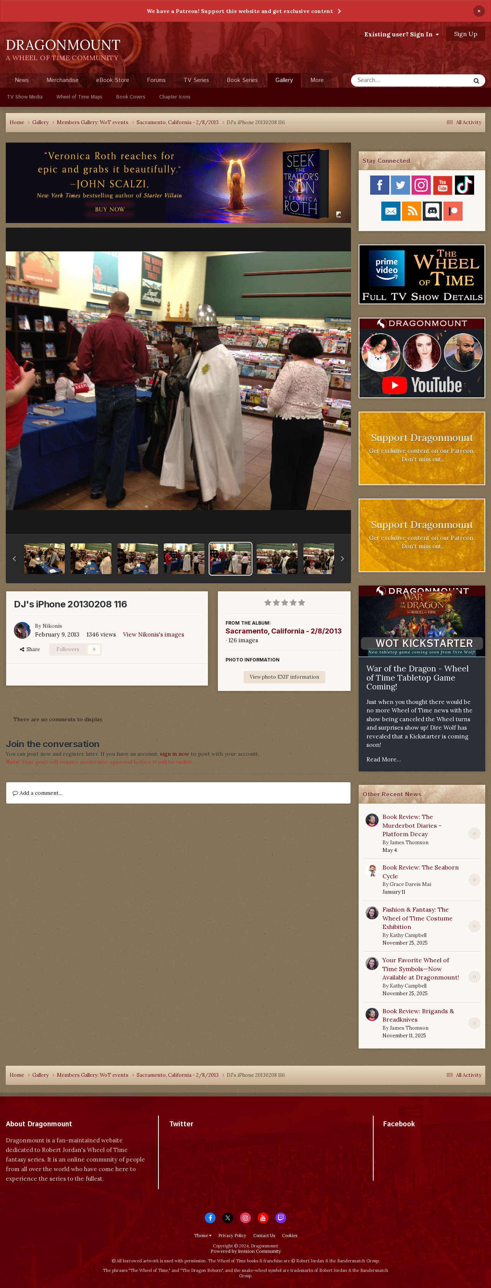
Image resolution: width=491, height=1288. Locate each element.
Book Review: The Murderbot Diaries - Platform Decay (412, 825)
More (317, 80)
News (22, 80)
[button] (14, 558)
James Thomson (409, 842)
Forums (156, 80)
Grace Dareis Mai (410, 884)
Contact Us (264, 1235)
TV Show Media (25, 97)
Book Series (242, 80)
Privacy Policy (232, 1235)
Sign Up (465, 34)
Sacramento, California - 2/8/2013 (284, 631)
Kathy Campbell (408, 935)
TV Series (196, 80)
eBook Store (112, 80)
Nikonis (52, 625)
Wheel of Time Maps (79, 97)
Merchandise (62, 80)
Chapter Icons (175, 97)
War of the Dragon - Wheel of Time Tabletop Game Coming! (417, 677)
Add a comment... (37, 792)
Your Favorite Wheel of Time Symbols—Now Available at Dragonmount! (420, 968)
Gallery (284, 82)
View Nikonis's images (153, 634)
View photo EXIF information (284, 677)
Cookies (289, 1235)
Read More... (383, 759)
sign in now (174, 753)
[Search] (390, 80)
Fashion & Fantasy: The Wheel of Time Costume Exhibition (417, 918)
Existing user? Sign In (401, 34)
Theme (202, 1235)
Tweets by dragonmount (203, 1137)
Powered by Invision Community (246, 1251)
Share (30, 649)
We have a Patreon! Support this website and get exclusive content (240, 11)
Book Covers (130, 97)
